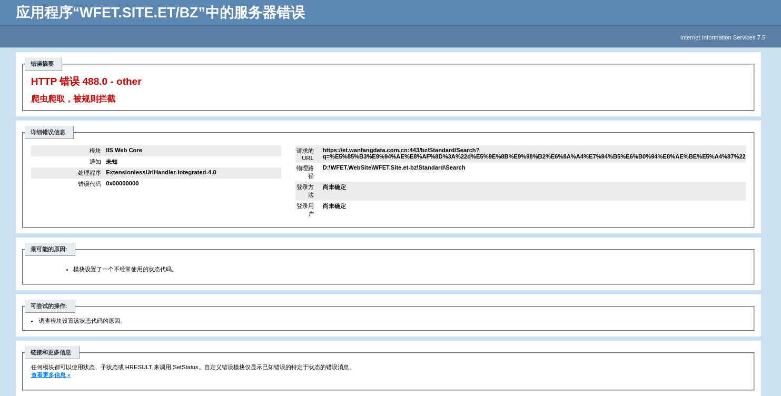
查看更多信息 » (51, 375)
